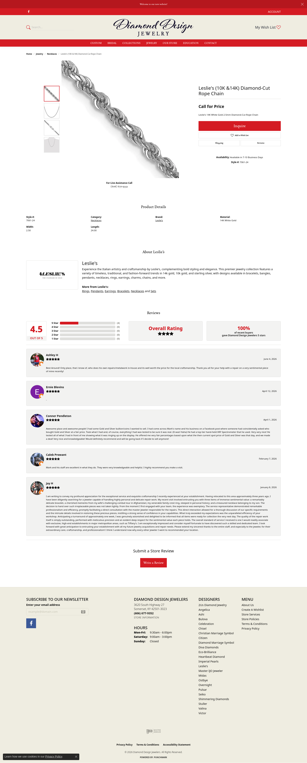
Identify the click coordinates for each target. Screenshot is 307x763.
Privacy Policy (250, 628)
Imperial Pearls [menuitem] (209, 661)
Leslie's (159, 220)
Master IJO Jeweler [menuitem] (211, 671)
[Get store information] (146, 617)
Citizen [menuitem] (203, 638)
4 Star (55, 327)
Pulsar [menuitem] (203, 689)
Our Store (170, 43)
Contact (210, 43)
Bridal (111, 43)
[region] (120, 119)
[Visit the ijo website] (153, 731)
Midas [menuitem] (203, 675)
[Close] (302, 4)
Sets (153, 291)
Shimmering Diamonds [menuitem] (214, 699)
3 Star (55, 331)
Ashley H (52, 355)
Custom (96, 43)
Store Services (251, 614)
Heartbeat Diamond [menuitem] (212, 657)
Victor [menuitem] (202, 713)
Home (29, 54)
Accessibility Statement (177, 744)
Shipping (219, 143)
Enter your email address (43, 605)
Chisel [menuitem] (202, 628)
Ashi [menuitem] (201, 614)
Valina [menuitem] (203, 708)
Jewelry (151, 43)
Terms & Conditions (254, 624)
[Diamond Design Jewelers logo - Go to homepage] (153, 27)
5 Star (55, 323)
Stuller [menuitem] (203, 704)
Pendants (97, 291)
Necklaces (52, 54)
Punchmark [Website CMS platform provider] (160, 757)
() (118, 323)
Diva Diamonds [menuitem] (209, 647)
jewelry (39, 54)
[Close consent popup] (76, 757)
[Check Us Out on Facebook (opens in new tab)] (28, 11)
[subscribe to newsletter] (83, 611)
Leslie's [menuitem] (203, 666)
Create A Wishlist (253, 610)
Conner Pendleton (58, 416)
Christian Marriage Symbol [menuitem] (216, 633)
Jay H (49, 483)
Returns (260, 143)
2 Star (55, 334)
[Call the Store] (144, 613)
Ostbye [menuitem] (203, 680)
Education (191, 43)
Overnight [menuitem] (205, 685)
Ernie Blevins (55, 387)
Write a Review (153, 563)
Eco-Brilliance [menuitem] (207, 652)
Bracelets (123, 291)
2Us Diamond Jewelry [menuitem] (213, 605)
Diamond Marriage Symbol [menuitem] (216, 642)
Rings (85, 291)
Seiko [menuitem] (202, 694)
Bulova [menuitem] (203, 619)
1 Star (55, 338)
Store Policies (250, 619)
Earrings (110, 291)
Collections (131, 43)
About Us (248, 605)
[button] (274, 11)
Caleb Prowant (56, 455)
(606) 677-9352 (119, 186)
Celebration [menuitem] (206, 624)
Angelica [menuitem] (204, 610)
